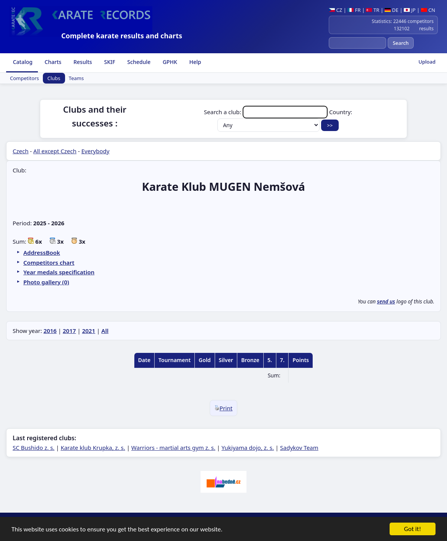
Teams (76, 78)
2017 (69, 330)
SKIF (109, 62)
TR (372, 10)
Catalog (22, 62)
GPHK (169, 62)
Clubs (53, 78)
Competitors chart (48, 262)
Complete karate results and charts (121, 35)
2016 (50, 330)
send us (386, 301)
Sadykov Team (299, 447)
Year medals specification (59, 272)
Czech (20, 151)
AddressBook (41, 252)
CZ (335, 10)
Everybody (95, 151)
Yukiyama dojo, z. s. (248, 447)
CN (428, 10)
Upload (427, 61)
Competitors (24, 78)
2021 (88, 330)
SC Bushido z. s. (33, 447)
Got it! (412, 530)
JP (410, 10)
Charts (52, 62)
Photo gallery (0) (46, 282)
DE (391, 10)
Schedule (138, 62)
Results (82, 62)
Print (224, 408)
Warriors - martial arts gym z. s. (173, 447)
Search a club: (266, 112)
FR (354, 10)
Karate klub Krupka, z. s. (92, 447)
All (105, 330)
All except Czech (55, 151)
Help (194, 62)
